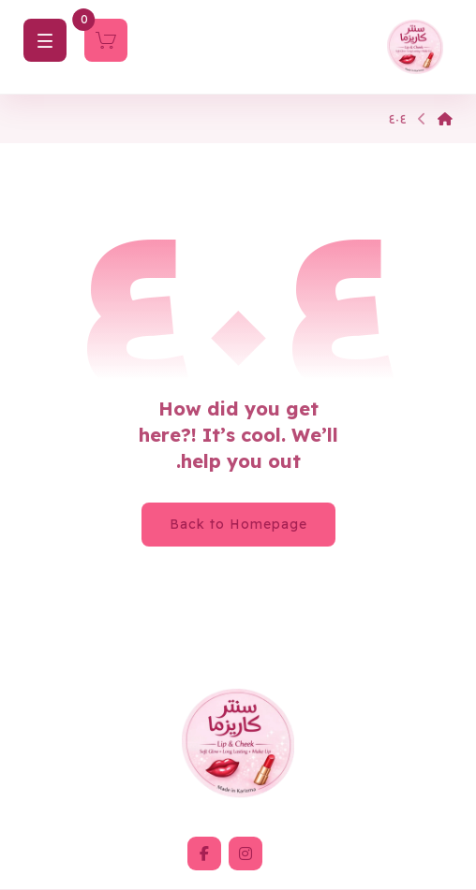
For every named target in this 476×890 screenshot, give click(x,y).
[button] (245, 853)
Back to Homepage (238, 524)
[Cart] (105, 38)
